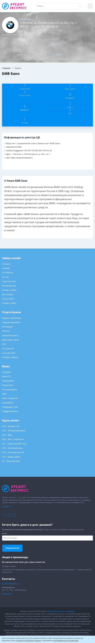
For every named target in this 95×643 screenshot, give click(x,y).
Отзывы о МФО (9, 303)
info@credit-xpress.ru (11, 583)
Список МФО (8, 298)
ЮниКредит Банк (10, 407)
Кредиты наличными (11, 318)
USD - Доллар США (11, 426)
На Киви (6, 268)
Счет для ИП (8, 348)
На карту (6, 264)
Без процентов (9, 285)
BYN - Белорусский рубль (13, 430)
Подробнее (7, 594)
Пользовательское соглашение (61, 611)
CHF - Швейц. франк (11, 456)
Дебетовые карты (10, 339)
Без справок (7, 294)
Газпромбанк (8, 380)
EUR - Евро (7, 435)
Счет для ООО (8, 353)
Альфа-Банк (7, 385)
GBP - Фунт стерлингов (12, 439)
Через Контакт (9, 281)
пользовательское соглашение (65, 640)
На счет (5, 277)
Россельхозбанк (9, 389)
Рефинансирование (11, 322)
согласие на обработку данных (28, 640)
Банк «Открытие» (10, 398)
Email (4, 533)
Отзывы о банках (10, 357)
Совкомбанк (7, 402)
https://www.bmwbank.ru (22, 157)
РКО (4, 344)
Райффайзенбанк (10, 411)
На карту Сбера (9, 290)
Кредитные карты (10, 335)
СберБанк (6, 372)
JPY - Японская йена (11, 461)
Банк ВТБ (6, 376)
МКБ (4, 394)
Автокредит (7, 326)
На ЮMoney (7, 272)
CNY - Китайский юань (12, 448)
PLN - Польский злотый (13, 452)
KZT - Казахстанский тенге (14, 443)
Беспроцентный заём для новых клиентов (23, 562)
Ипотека (6, 331)
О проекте (6, 506)
